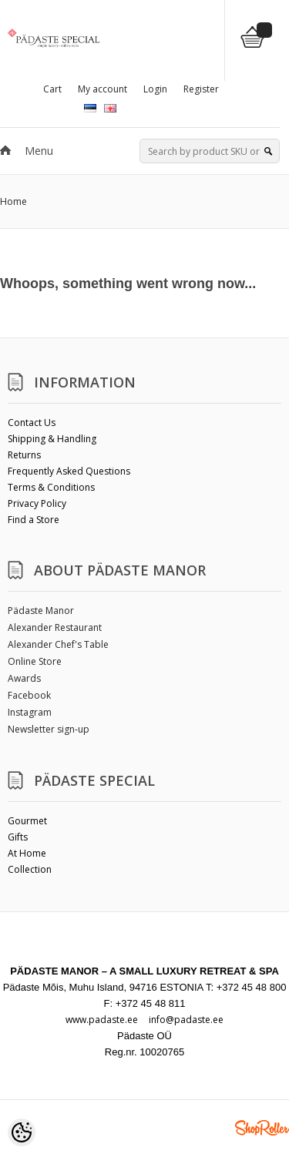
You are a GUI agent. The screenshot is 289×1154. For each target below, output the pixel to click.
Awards (24, 678)
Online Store (35, 661)
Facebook (29, 695)
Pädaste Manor (41, 610)
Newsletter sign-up (48, 729)
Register (201, 89)
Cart (52, 89)
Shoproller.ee (262, 1128)
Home (13, 201)
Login (155, 89)
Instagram (30, 712)
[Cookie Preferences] (21, 1132)
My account (102, 89)
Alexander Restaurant (55, 627)
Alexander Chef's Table (58, 644)
